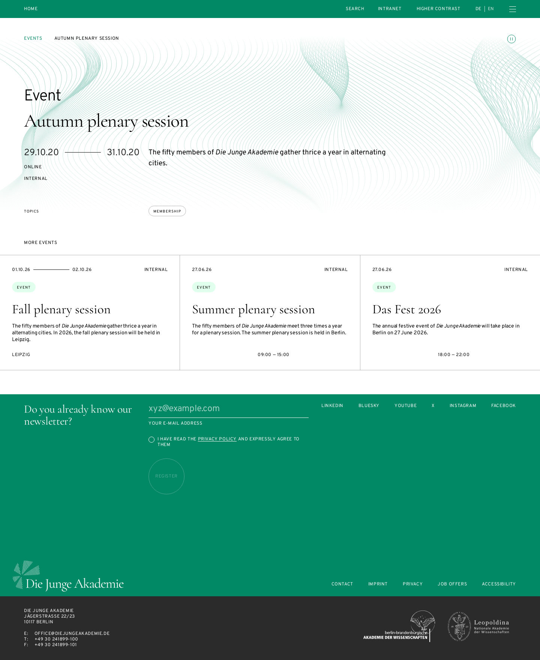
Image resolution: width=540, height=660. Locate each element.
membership (167, 211)
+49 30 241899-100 (56, 639)
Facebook (503, 406)
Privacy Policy (217, 439)
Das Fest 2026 (406, 309)
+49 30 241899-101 (55, 645)
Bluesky (369, 406)
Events (33, 39)
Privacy (413, 584)
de (479, 9)
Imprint (378, 584)
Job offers (452, 584)
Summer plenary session (253, 309)
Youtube (405, 406)
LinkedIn (332, 406)
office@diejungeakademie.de (72, 634)
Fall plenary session (61, 309)
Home (31, 9)
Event (24, 287)
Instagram (463, 406)
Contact (342, 584)
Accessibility (499, 584)
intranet (390, 9)
